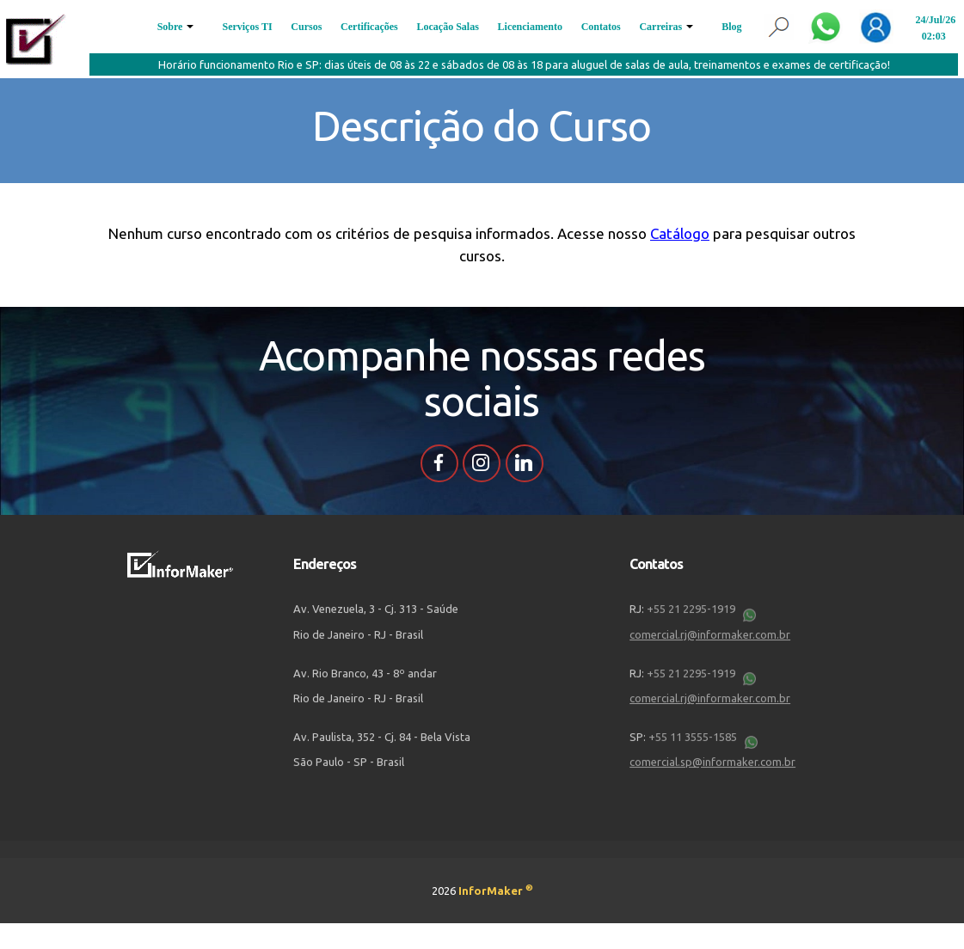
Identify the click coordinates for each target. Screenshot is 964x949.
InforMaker (495, 891)
